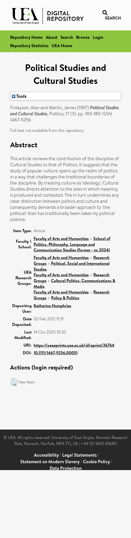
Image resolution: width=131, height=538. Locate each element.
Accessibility (46, 455)
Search (66, 37)
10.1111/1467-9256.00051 (56, 353)
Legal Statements (79, 455)
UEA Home (62, 45)
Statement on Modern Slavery (50, 461)
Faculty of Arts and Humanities (61, 238)
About (51, 37)
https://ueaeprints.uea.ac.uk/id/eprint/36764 (74, 345)
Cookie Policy (96, 461)
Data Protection (66, 468)
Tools (19, 96)
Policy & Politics (65, 298)
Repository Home (26, 37)
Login (98, 37)
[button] (14, 382)
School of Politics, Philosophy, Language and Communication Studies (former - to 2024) (72, 244)
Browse (83, 37)
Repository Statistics (29, 45)
